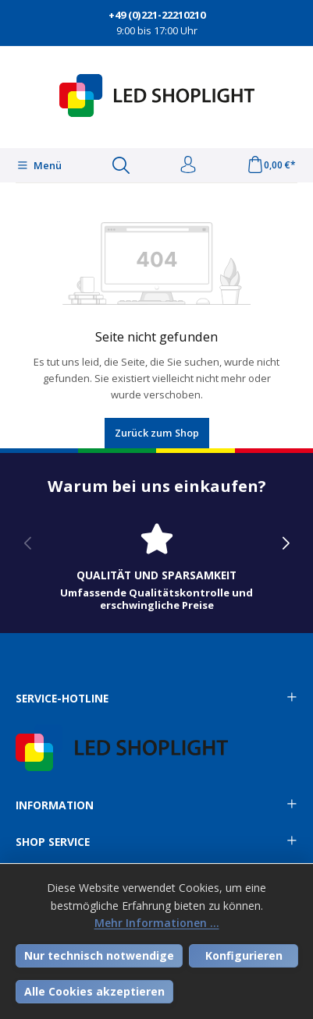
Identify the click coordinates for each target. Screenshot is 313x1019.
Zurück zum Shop (157, 433)
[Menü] (39, 165)
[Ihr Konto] (188, 165)
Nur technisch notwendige (99, 955)
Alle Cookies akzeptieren (94, 991)
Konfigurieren (244, 955)
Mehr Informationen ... (156, 922)
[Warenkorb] (271, 165)
